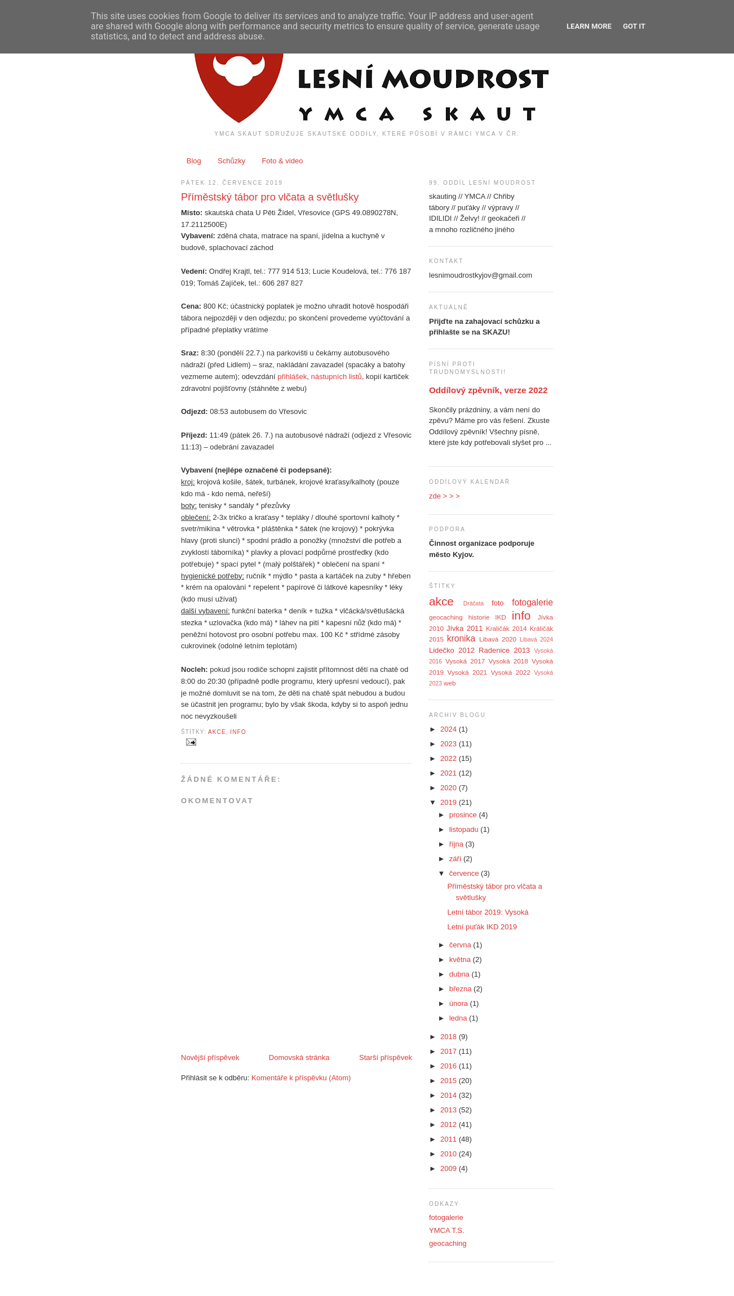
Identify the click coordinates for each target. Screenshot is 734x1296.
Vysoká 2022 (510, 672)
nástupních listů (336, 376)
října (457, 844)
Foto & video (282, 161)
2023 (449, 744)
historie (479, 617)
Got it (634, 26)
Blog (194, 161)
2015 (449, 1080)
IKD (500, 617)
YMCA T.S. (447, 1230)
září (456, 858)
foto (498, 603)
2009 (449, 1168)
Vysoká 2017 (465, 661)
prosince (464, 814)
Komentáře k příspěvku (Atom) (301, 1078)
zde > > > (444, 496)
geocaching (446, 617)
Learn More (589, 26)
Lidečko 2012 (452, 650)
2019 (449, 802)
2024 (449, 729)
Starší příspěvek (385, 1057)
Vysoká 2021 (467, 672)
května (461, 959)
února (459, 1003)
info (238, 732)
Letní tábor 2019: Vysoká (487, 912)
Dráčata (473, 603)
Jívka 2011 (464, 628)
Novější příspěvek (210, 1057)
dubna (460, 974)
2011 (449, 1139)
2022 (449, 758)
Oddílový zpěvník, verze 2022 (488, 390)
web (450, 683)
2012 (449, 1124)
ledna (459, 1018)
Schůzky (231, 161)
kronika (461, 638)
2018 (449, 1036)
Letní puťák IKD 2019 (481, 927)
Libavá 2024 (536, 639)
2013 (449, 1110)
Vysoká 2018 (508, 661)
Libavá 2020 (497, 639)
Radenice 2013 (504, 650)
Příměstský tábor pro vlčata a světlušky (270, 197)
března (461, 989)
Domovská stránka (299, 1057)
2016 (449, 1066)
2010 (449, 1154)
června (461, 945)
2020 (449, 787)
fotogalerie (532, 602)
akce (217, 732)
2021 (449, 773)
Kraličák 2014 (506, 628)
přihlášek (292, 376)
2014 (449, 1095)
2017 (449, 1051)
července (465, 873)
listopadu (465, 829)
